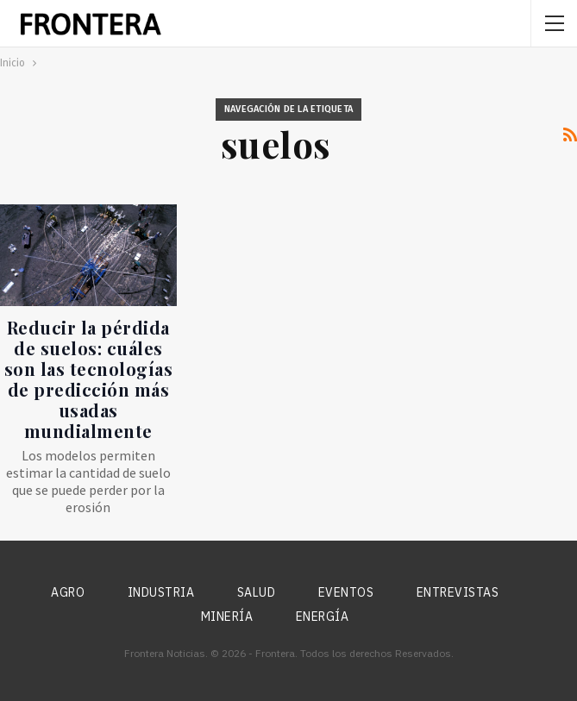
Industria (161, 592)
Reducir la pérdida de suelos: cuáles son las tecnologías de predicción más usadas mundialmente (88, 379)
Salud (256, 592)
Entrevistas (458, 592)
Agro (68, 592)
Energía (322, 616)
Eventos (346, 592)
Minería (227, 616)
